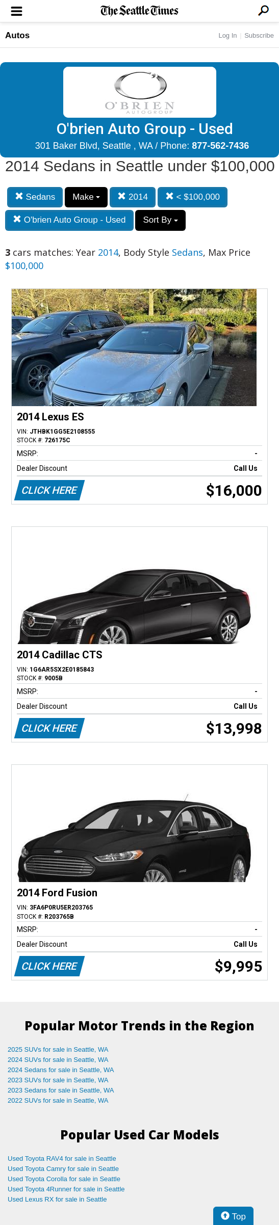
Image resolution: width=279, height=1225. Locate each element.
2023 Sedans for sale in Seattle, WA (61, 1090)
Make (86, 197)
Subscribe (259, 35)
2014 (132, 197)
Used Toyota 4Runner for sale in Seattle (66, 1189)
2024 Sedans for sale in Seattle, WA (61, 1070)
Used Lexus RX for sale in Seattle (57, 1199)
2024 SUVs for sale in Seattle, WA (58, 1059)
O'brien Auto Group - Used (69, 220)
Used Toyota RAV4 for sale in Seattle (62, 1158)
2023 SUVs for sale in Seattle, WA (58, 1080)
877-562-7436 (220, 146)
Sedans (35, 197)
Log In (227, 35)
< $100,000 (192, 197)
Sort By (160, 220)
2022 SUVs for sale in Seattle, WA (58, 1100)
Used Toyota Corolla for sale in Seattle (64, 1179)
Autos (17, 35)
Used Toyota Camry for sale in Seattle (63, 1169)
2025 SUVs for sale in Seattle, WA (58, 1049)
